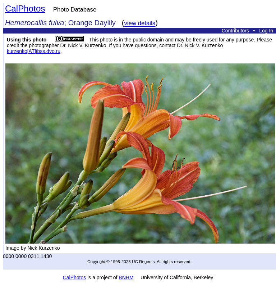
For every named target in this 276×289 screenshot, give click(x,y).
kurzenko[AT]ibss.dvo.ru (33, 51)
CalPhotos (25, 8)
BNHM (126, 277)
